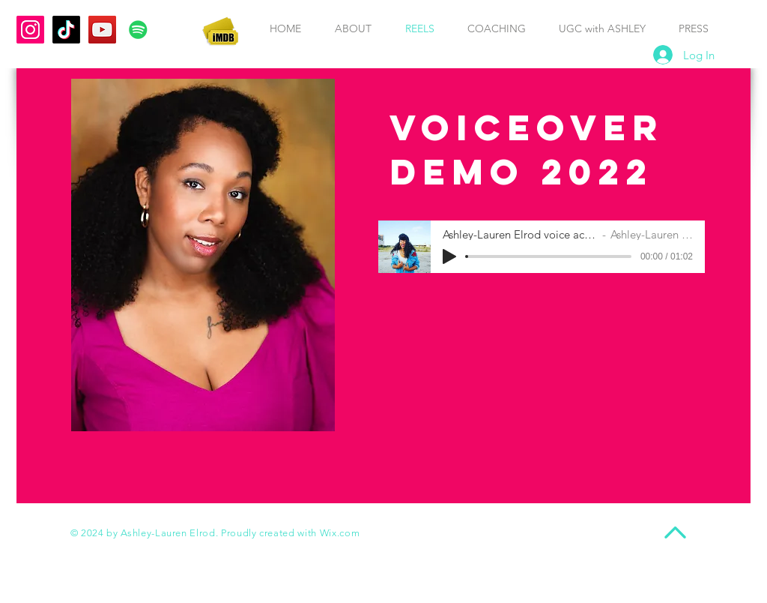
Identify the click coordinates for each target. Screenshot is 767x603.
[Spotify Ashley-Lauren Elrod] (138, 30)
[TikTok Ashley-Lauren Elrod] (66, 30)
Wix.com (340, 532)
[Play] (449, 256)
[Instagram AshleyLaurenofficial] (30, 30)
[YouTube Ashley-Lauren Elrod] (102, 30)
